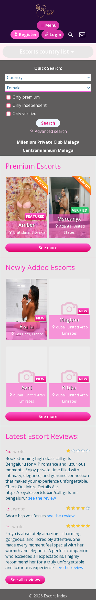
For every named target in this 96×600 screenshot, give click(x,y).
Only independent (26, 105)
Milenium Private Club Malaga (48, 142)
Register (24, 34)
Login (52, 34)
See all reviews (25, 579)
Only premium (23, 97)
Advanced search (48, 131)
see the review (42, 498)
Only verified (21, 113)
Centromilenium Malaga (48, 150)
